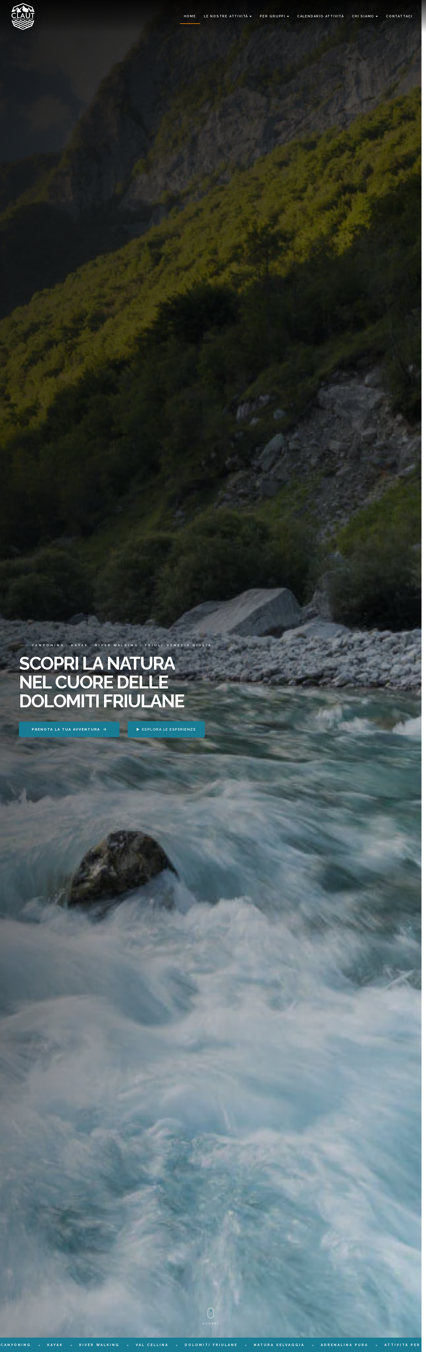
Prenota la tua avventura (69, 729)
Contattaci (399, 16)
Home (190, 16)
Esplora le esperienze (166, 729)
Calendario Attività (320, 16)
